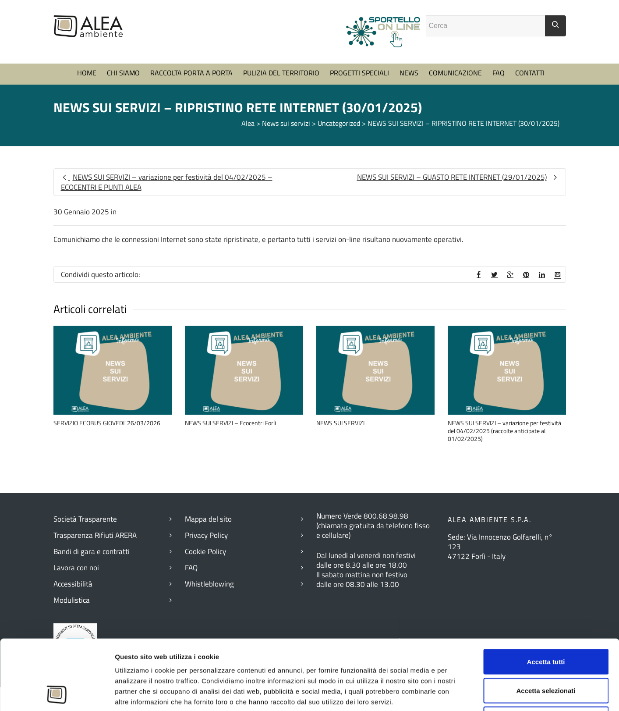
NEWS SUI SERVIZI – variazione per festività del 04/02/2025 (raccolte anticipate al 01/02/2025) (504, 430)
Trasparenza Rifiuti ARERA (95, 535)
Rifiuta (546, 653)
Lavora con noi (76, 567)
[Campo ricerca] (485, 25)
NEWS (409, 73)
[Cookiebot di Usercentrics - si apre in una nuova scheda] (56, 693)
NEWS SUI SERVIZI (340, 422)
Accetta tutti (546, 596)
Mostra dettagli (481, 693)
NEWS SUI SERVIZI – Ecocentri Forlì (230, 422)
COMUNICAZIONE (455, 73)
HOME (86, 73)
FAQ (498, 73)
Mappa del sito (208, 519)
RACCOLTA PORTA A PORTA (191, 73)
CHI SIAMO (123, 73)
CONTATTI (530, 73)
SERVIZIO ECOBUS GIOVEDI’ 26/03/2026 (106, 422)
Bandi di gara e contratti (91, 551)
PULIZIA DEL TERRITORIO (281, 73)
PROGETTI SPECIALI (359, 73)
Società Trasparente (85, 519)
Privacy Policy (206, 535)
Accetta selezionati (545, 625)
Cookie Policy (205, 551)
